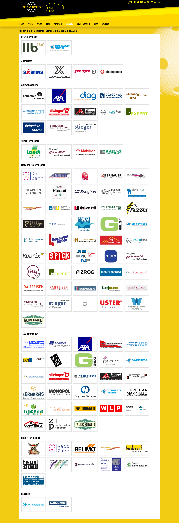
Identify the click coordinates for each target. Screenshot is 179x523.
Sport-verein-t (83, 24)
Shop (96, 24)
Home (21, 24)
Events (57, 24)
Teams (39, 24)
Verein (30, 24)
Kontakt (105, 24)
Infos (48, 24)
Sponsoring (68, 24)
